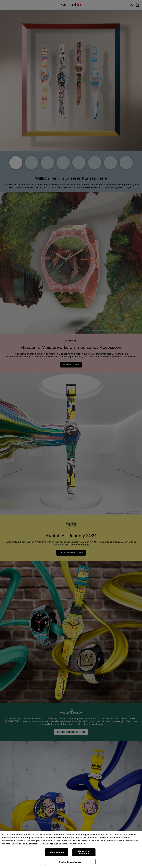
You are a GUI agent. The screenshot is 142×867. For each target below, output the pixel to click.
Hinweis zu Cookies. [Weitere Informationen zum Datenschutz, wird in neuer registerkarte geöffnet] (78, 844)
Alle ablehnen (56, 852)
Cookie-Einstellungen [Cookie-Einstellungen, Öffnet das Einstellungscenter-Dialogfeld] (70, 862)
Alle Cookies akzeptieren (84, 852)
